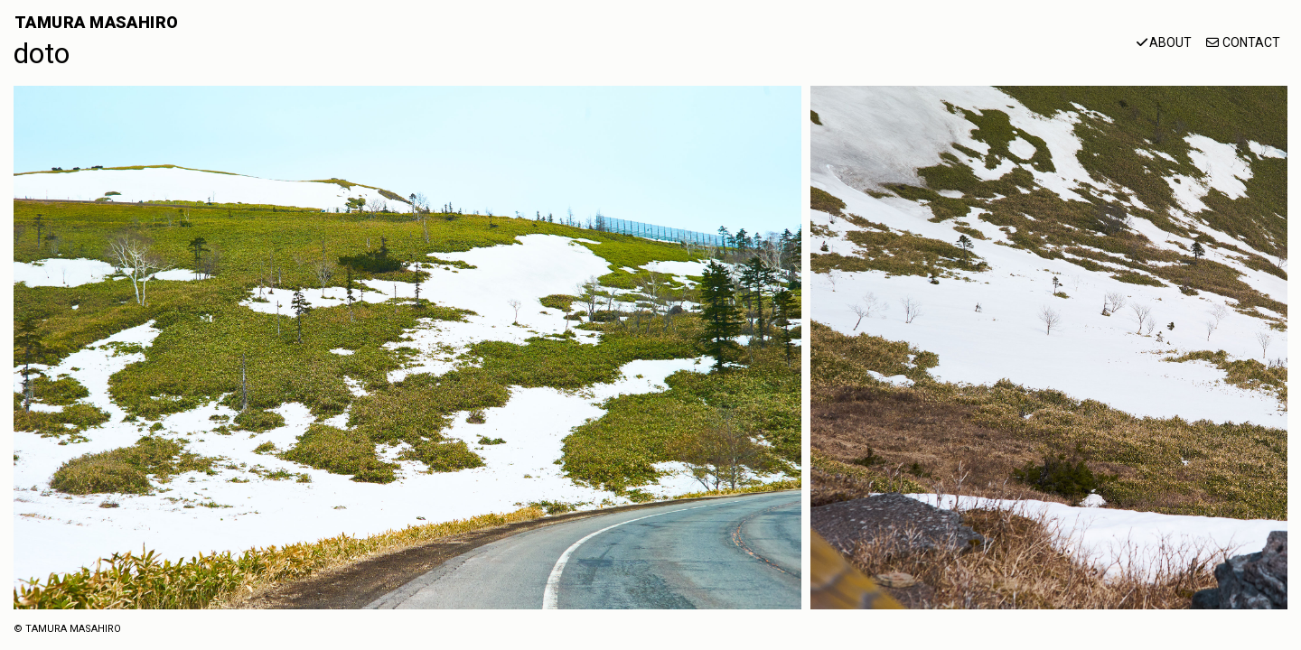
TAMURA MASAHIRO (96, 22)
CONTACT (1251, 42)
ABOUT (1170, 42)
